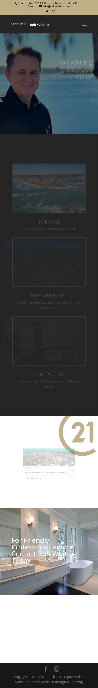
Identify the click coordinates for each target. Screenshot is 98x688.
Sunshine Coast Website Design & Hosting (49, 682)
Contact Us (49, 373)
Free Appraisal (49, 295)
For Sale (49, 222)
